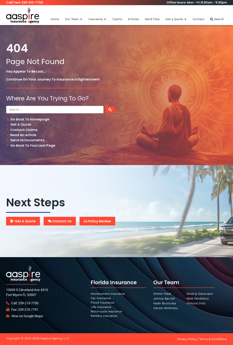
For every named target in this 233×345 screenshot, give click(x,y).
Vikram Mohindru (165, 308)
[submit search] (110, 109)
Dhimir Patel (162, 293)
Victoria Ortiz (196, 303)
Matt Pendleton (198, 298)
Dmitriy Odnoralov (200, 293)
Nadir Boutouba (164, 303)
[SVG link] (23, 273)
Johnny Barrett (164, 298)
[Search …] (55, 109)
